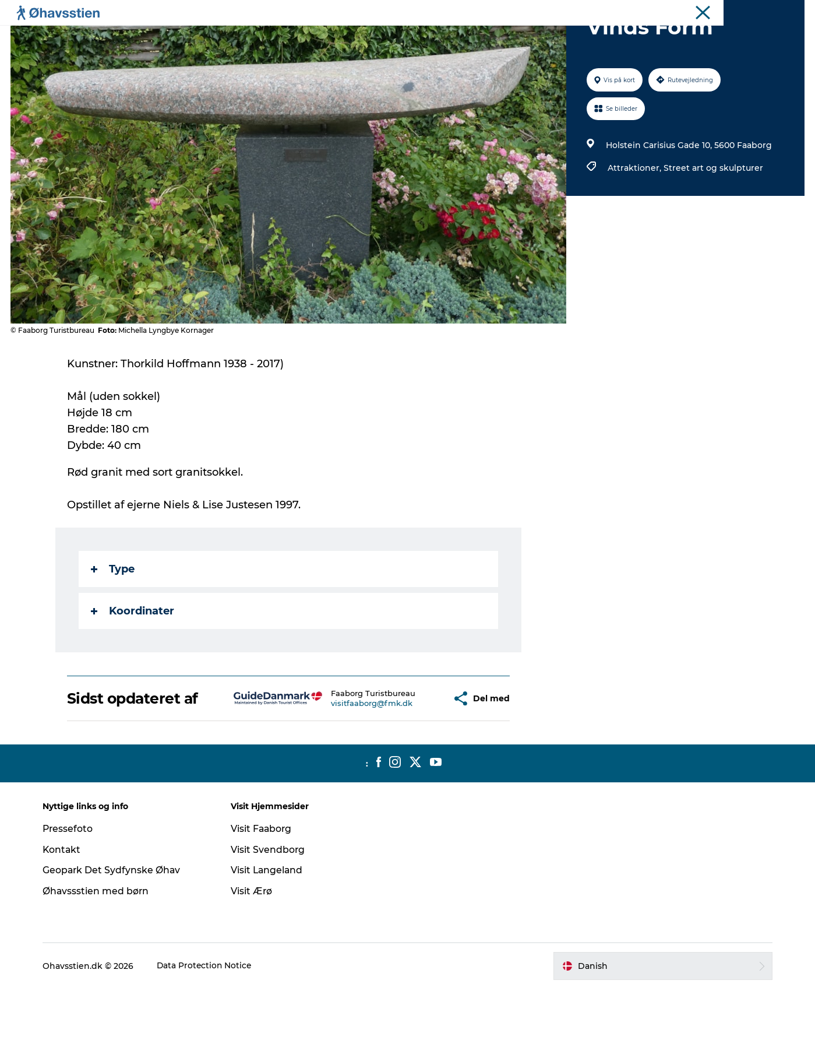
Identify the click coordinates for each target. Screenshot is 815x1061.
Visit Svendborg (270, 922)
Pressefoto (72, 901)
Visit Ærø (254, 963)
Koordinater (133, 666)
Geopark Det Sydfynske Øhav (116, 942)
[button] (409, 762)
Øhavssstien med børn (100, 963)
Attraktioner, (635, 223)
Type (113, 624)
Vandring (431, 37)
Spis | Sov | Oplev (357, 37)
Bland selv (546, 37)
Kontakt (66, 922)
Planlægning (274, 37)
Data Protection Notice (209, 1038)
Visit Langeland (269, 942)
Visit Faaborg (264, 901)
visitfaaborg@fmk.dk (338, 772)
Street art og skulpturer (713, 223)
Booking (487, 37)
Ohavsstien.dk (778, 11)
